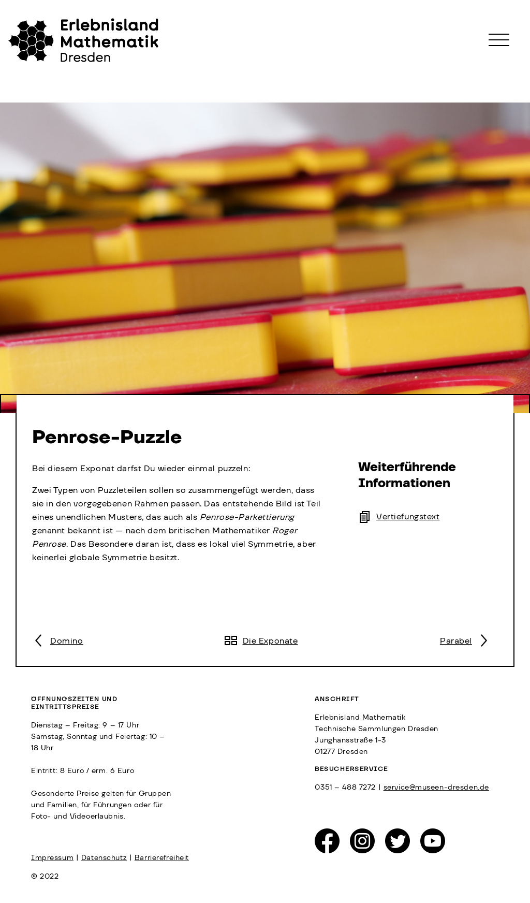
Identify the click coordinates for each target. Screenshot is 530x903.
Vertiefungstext (408, 517)
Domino (66, 641)
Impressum (52, 858)
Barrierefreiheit (162, 858)
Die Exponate (270, 641)
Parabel (456, 641)
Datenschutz (104, 858)
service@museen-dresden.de (436, 787)
